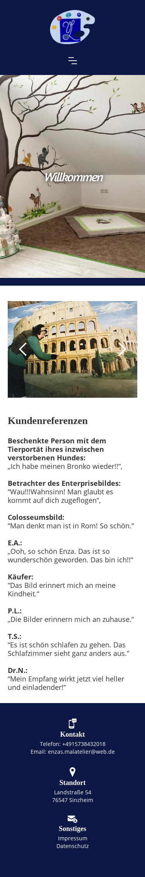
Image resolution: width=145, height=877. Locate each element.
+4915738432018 (84, 744)
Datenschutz (72, 846)
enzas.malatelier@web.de (81, 751)
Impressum (72, 838)
